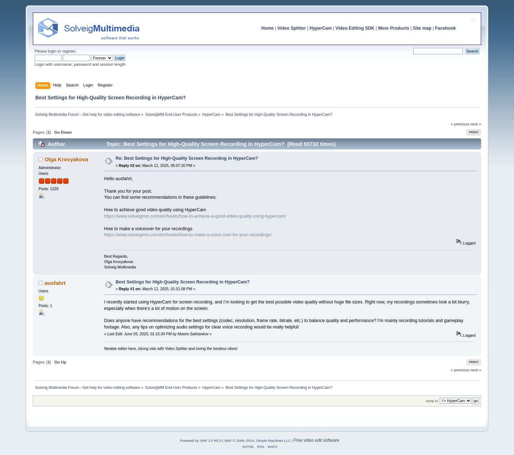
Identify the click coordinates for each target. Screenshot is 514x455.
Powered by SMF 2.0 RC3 (200, 440)
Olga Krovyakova (66, 159)
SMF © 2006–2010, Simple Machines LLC (257, 440)
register (68, 51)
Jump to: (432, 401)
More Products (393, 28)
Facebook (445, 28)
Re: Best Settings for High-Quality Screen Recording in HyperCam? (187, 158)
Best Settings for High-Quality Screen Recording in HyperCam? (183, 282)
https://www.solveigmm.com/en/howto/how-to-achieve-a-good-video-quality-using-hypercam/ (195, 216)
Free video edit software (316, 440)
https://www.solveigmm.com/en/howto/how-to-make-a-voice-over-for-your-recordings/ (188, 234)
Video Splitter (291, 28)
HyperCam (320, 28)
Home (267, 28)
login (52, 51)
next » (475, 124)
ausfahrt (55, 283)
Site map (422, 28)
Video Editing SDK (355, 28)
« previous (460, 124)
